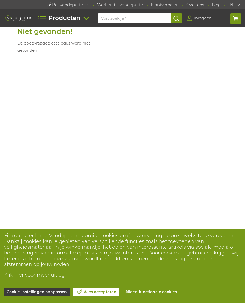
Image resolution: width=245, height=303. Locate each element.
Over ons (195, 4)
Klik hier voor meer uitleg (34, 275)
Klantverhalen (165, 4)
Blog (216, 4)
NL (233, 4)
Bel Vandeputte (65, 4)
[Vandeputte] (18, 18)
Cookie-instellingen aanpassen (37, 291)
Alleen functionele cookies (151, 291)
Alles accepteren (100, 291)
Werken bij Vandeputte (120, 4)
